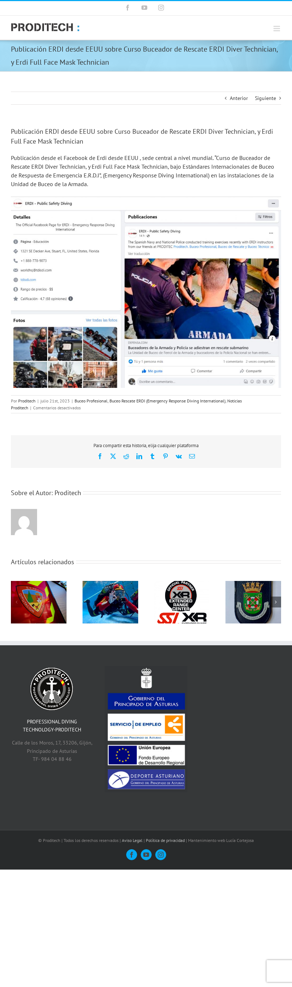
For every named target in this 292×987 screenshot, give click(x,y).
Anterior (239, 98)
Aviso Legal (132, 840)
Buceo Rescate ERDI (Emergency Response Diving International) (167, 401)
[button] (16, 602)
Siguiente (265, 98)
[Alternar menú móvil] (277, 28)
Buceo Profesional (91, 401)
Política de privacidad (165, 840)
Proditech (27, 401)
